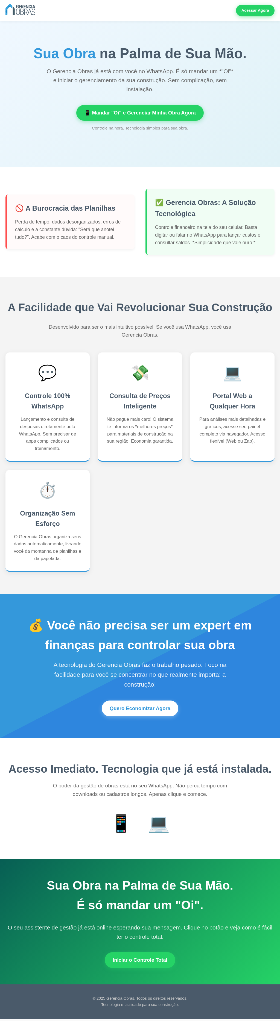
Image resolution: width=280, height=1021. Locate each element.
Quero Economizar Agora (140, 709)
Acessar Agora (255, 10)
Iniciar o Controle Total (140, 961)
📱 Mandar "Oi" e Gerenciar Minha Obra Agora (140, 113)
